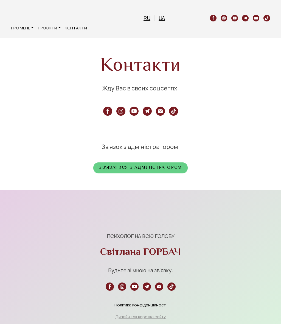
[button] (213, 18)
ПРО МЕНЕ (20, 28)
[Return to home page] (20, 14)
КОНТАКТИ (76, 28)
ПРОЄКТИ (47, 28)
